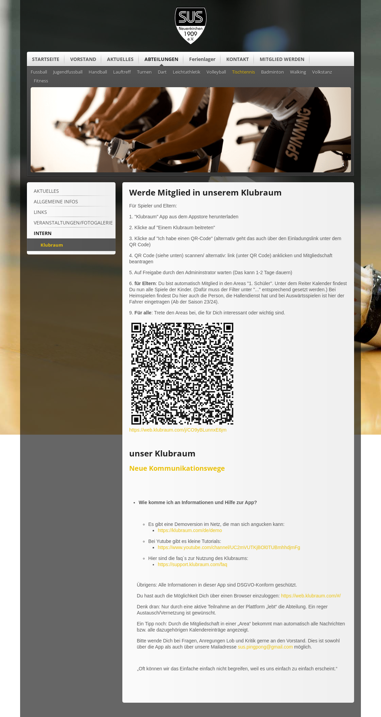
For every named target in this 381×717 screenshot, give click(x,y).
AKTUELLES (120, 59)
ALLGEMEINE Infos (56, 201)
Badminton (272, 72)
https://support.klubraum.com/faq (192, 564)
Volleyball (216, 72)
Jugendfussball (67, 72)
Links (40, 212)
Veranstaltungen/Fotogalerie (73, 222)
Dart (162, 72)
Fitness (41, 81)
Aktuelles (46, 191)
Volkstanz (322, 72)
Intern (42, 233)
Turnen (144, 72)
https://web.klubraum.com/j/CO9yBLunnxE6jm (178, 430)
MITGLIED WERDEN (282, 59)
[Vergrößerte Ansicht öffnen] (182, 425)
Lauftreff (122, 72)
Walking (298, 72)
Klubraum (52, 245)
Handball (98, 72)
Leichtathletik (186, 72)
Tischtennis (243, 72)
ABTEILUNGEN (161, 59)
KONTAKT (237, 59)
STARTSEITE (45, 59)
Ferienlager (202, 59)
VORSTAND (83, 59)
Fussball (39, 72)
